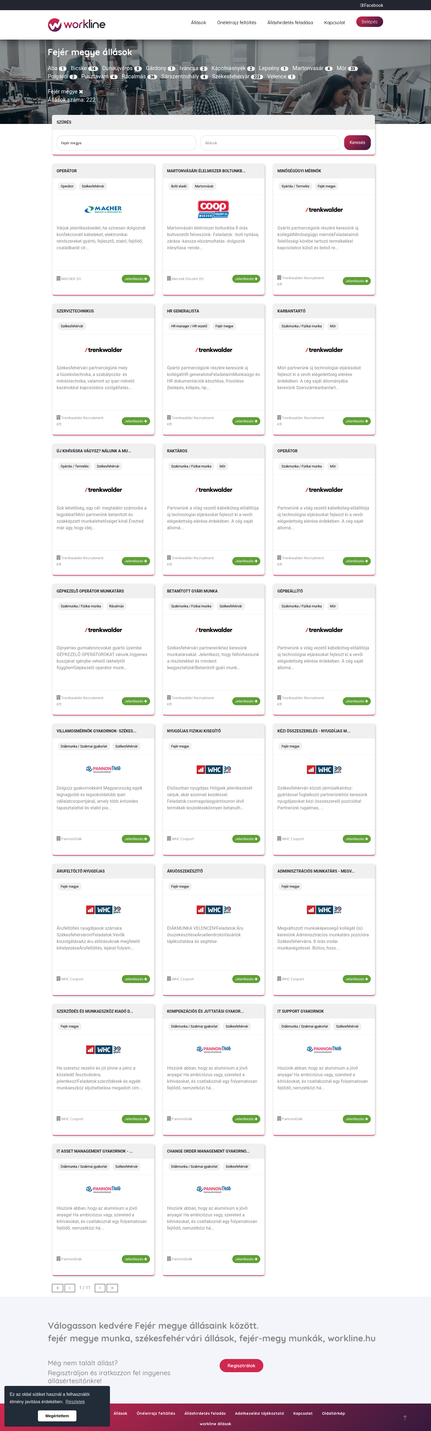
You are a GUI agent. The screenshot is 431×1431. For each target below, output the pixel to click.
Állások (198, 22)
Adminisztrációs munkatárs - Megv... (316, 871)
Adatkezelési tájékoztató (259, 1413)
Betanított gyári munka (192, 591)
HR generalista (183, 311)
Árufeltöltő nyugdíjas (81, 871)
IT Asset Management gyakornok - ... (95, 1151)
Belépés (370, 21)
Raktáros (177, 451)
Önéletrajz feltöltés (236, 22)
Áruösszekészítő (185, 871)
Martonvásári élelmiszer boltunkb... (206, 171)
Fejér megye (65, 91)
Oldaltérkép (333, 1413)
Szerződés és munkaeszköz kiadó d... (95, 1011)
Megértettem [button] (57, 1416)
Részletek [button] (75, 1401)
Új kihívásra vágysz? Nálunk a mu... (94, 451)
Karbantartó (291, 311)
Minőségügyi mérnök (299, 171)
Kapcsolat (334, 22)
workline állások (215, 1423)
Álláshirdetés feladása (290, 22)
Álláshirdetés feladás (205, 1413)
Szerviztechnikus (75, 311)
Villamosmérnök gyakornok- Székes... (96, 731)
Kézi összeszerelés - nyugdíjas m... (313, 731)
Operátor (67, 171)
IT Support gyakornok (300, 1011)
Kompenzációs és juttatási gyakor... (205, 1011)
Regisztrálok (241, 1365)
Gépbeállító (290, 591)
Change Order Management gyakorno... (208, 1151)
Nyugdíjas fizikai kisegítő (194, 731)
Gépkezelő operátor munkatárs (90, 591)
